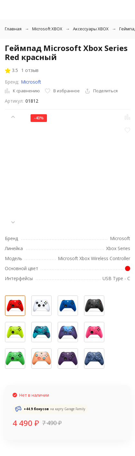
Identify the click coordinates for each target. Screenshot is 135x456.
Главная (13, 29)
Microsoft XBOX (47, 29)
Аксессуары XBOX (91, 29)
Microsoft (31, 82)
